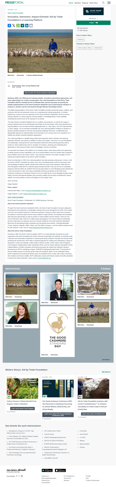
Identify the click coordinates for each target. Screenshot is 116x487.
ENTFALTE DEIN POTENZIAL (54, 440)
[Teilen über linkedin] (26, 25)
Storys (71, 3)
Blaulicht (78, 3)
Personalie (83, 431)
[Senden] (31, 25)
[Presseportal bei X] (18, 476)
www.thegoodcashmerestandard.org (40, 227)
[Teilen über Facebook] (9, 25)
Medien (82, 440)
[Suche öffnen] (103, 2)
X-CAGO (82, 437)
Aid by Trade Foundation (15, 13)
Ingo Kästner (84, 434)
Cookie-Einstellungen (92, 480)
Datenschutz (46, 480)
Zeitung (82, 447)
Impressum (45, 476)
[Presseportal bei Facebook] (16, 476)
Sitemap (66, 480)
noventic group (49, 434)
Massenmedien (85, 444)
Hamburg (81, 39)
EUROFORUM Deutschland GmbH (55, 444)
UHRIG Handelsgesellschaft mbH (55, 437)
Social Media (46, 482)
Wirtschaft (98, 48)
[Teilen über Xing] (22, 25)
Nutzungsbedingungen (49, 478)
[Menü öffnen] (109, 2)
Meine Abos (94, 3)
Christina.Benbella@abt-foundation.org (37, 190)
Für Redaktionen (69, 476)
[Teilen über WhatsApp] (18, 25)
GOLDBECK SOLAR (51, 458)
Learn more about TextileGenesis (93, 414)
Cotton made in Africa (84, 48)
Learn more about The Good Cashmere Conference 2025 (58, 414)
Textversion (67, 478)
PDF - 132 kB (25, 86)
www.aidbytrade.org (44, 258)
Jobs (87, 478)
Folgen (93, 22)
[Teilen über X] (13, 25)
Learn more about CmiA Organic (22, 408)
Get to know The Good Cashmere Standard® (40, 93)
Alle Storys (93, 18)
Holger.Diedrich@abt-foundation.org (34, 194)
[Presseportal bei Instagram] (21, 476)
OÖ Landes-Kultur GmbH (52, 431)
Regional (85, 3)
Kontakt (88, 476)
